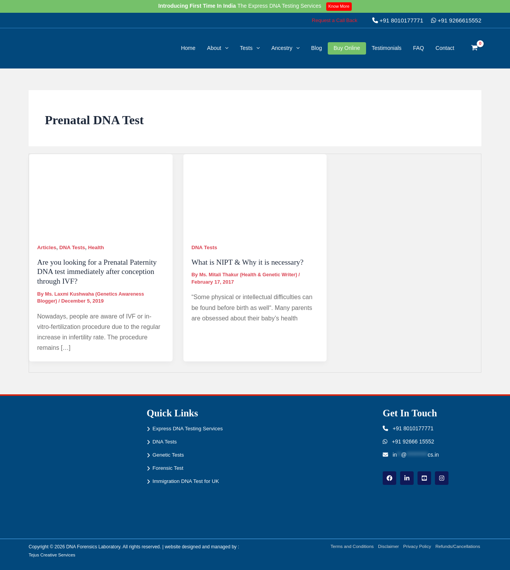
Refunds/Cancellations (458, 546)
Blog (316, 48)
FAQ (418, 48)
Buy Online (347, 48)
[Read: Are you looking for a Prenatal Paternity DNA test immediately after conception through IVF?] (101, 194)
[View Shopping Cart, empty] (474, 48)
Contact (445, 48)
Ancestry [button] (285, 48)
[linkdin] (407, 477)
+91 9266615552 (456, 20)
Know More (340, 6)
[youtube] (424, 477)
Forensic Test (168, 467)
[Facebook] (389, 477)
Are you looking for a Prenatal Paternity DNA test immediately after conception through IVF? (99, 271)
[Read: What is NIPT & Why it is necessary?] (255, 194)
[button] (334, 20)
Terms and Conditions (347, 546)
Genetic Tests (168, 454)
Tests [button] (250, 48)
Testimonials (387, 48)
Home (188, 48)
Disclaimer (386, 546)
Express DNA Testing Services (189, 428)
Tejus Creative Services (53, 554)
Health (98, 247)
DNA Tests (73, 247)
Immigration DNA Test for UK (187, 481)
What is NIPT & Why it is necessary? (250, 261)
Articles (47, 247)
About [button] (217, 48)
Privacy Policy (415, 546)
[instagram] (441, 477)
